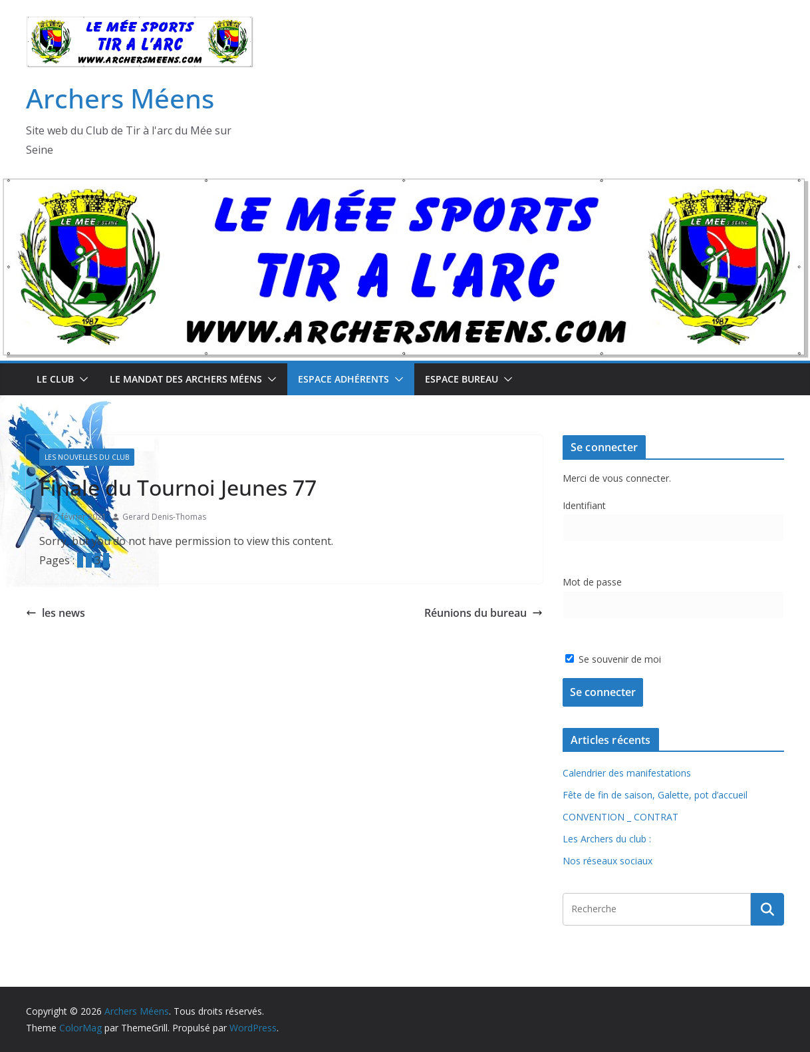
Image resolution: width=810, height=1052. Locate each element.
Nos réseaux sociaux (607, 860)
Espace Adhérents (343, 379)
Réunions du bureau (483, 613)
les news (55, 613)
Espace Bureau (461, 379)
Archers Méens (120, 98)
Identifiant (584, 505)
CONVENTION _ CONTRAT (620, 816)
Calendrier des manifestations (627, 773)
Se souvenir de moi (613, 659)
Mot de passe (592, 582)
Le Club (55, 379)
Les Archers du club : (607, 838)
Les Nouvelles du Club (87, 457)
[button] (81, 379)
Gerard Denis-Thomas (164, 516)
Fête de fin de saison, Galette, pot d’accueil (655, 795)
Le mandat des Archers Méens (186, 379)
